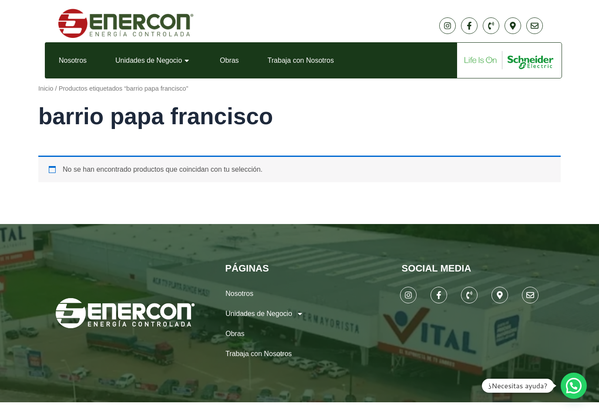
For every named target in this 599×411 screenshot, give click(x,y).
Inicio (45, 88)
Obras (229, 60)
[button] (574, 386)
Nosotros (73, 60)
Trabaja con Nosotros (301, 60)
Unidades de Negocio (153, 60)
